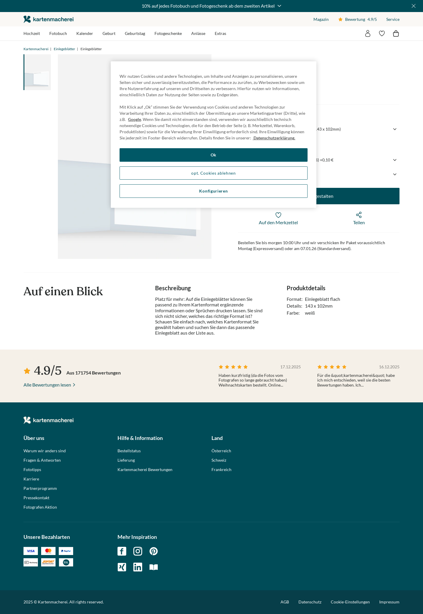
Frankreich (221, 469)
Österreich (221, 450)
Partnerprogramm (40, 488)
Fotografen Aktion (40, 507)
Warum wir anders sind (45, 450)
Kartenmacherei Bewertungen (145, 469)
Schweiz (219, 460)
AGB (285, 601)
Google (134, 119)
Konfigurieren (213, 190)
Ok (213, 154)
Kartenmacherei (36, 49)
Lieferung (126, 460)
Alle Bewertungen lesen (47, 384)
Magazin (321, 19)
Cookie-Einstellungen (350, 602)
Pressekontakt (36, 497)
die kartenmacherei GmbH (48, 19)
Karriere (31, 479)
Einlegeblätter (64, 49)
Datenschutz (309, 601)
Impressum (389, 601)
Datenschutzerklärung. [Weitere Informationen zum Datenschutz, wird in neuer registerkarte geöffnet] (274, 137)
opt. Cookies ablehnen (213, 173)
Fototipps (32, 469)
